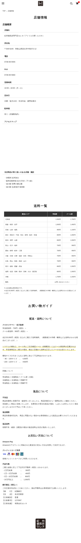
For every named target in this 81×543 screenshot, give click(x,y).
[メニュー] (3, 3)
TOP (3, 11)
